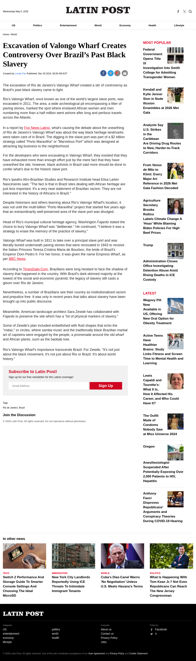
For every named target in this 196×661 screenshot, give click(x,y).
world (55, 633)
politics (56, 629)
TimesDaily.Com (35, 269)
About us (106, 629)
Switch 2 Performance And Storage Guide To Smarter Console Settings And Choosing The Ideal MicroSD (23, 586)
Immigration (59, 573)
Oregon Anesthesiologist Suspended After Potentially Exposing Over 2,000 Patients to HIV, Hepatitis (163, 464)
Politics (37, 25)
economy (8, 637)
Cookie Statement (138, 653)
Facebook (161, 629)
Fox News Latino (37, 128)
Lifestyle (179, 25)
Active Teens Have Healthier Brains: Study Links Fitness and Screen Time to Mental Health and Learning (163, 349)
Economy (125, 25)
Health (152, 25)
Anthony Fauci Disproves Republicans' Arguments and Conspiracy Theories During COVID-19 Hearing (163, 507)
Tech (6, 573)
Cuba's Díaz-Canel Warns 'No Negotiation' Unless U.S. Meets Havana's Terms (122, 581)
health (55, 637)
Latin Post (98, 10)
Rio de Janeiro (10, 407)
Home (6, 34)
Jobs (104, 642)
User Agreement (96, 653)
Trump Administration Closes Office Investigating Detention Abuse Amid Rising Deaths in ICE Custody (160, 262)
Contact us (107, 633)
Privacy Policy (109, 637)
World (98, 25)
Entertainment (68, 25)
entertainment (11, 633)
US (13, 25)
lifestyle (7, 642)
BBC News (17, 259)
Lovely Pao (21, 73)
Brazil (22, 407)
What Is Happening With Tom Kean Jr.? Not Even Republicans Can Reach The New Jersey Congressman (168, 586)
